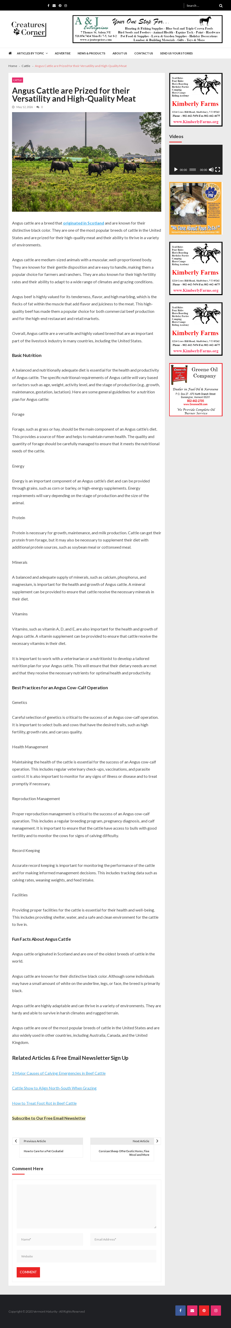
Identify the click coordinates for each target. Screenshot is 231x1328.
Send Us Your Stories (176, 53)
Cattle (17, 80)
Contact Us (143, 53)
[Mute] (211, 169)
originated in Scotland (83, 222)
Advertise (63, 53)
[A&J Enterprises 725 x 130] (148, 29)
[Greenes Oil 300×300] (196, 389)
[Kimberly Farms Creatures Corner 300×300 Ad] (196, 99)
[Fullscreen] (217, 169)
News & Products (91, 53)
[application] (196, 160)
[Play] (175, 169)
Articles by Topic (30, 53)
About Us (120, 53)
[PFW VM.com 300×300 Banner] (196, 208)
